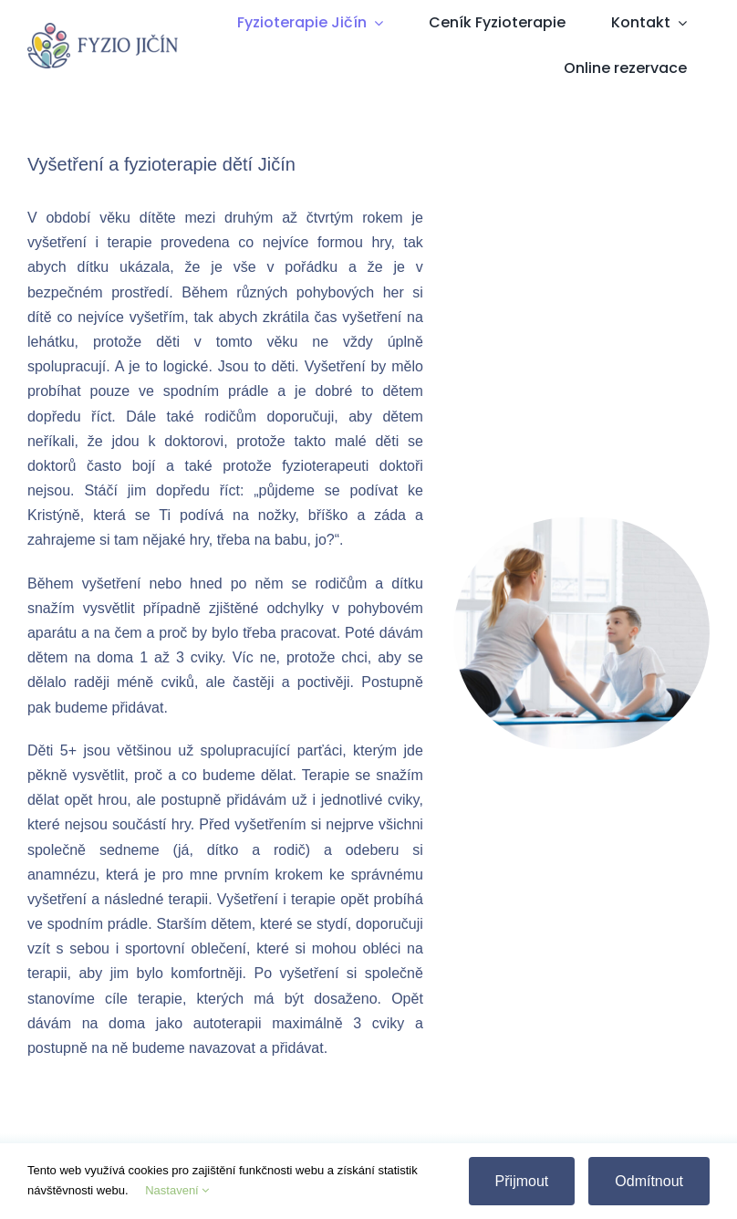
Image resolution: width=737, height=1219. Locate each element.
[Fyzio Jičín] (102, 29)
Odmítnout (649, 1181)
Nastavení (177, 1190)
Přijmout (522, 1181)
